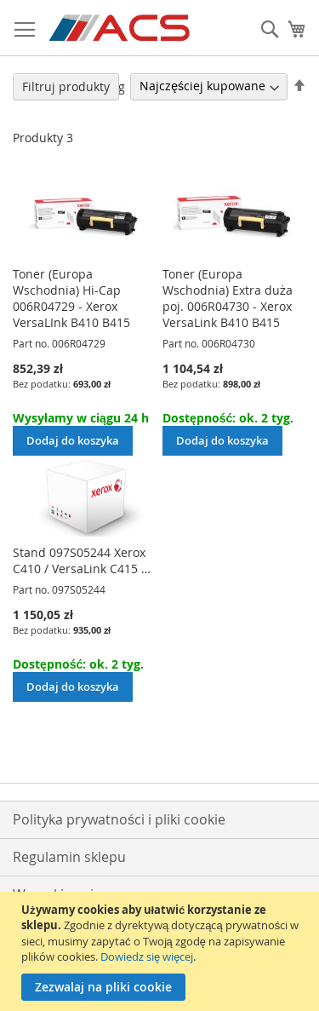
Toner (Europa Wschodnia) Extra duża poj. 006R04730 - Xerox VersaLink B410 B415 (227, 298)
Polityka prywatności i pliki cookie (119, 819)
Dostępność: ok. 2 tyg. (227, 418)
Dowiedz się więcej (146, 956)
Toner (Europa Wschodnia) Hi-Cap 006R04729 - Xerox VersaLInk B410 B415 (71, 298)
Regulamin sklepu (69, 856)
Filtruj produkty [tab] (66, 86)
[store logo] (120, 28)
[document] (161, 951)
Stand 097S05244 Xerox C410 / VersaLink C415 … (82, 560)
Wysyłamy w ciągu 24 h (81, 418)
